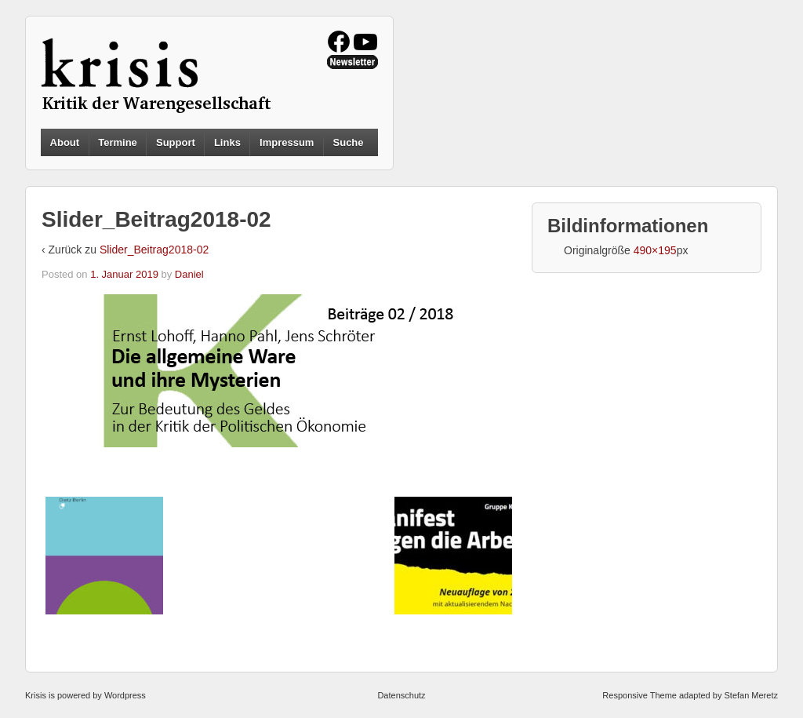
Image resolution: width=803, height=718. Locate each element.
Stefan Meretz (750, 695)
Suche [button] (348, 142)
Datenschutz (401, 695)
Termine (117, 142)
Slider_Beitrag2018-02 (154, 249)
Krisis (35, 695)
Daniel (189, 274)
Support (175, 142)
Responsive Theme (639, 695)
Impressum (287, 142)
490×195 (655, 250)
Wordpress (125, 695)
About (65, 142)
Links (227, 142)
